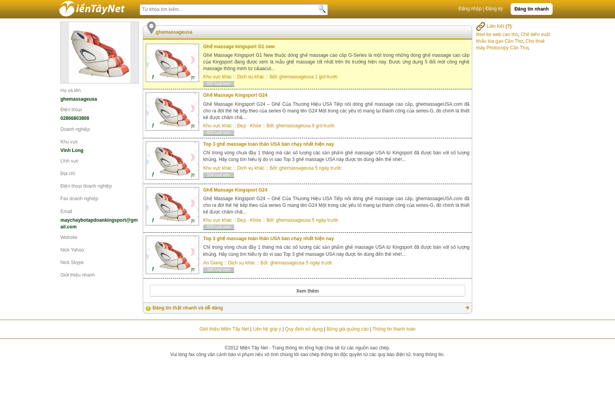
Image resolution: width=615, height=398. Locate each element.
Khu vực (69, 142)
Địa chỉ (67, 173)
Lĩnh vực (69, 161)
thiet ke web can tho (497, 34)
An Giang (213, 263)
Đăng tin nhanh (532, 9)
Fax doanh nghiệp (79, 198)
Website (68, 237)
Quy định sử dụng (304, 329)
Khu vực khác (217, 77)
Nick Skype (72, 262)
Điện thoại (71, 109)
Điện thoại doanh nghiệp (86, 186)
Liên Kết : (494, 26)
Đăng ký (494, 8)
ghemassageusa (296, 77)
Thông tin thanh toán (393, 329)
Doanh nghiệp (75, 129)
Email (66, 211)
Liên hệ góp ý (267, 329)
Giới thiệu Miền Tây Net (224, 329)
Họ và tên (70, 90)
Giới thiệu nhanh (77, 275)
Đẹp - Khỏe (249, 125)
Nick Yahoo (72, 250)
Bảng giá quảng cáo (347, 329)
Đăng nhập (470, 8)
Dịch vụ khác (250, 77)
